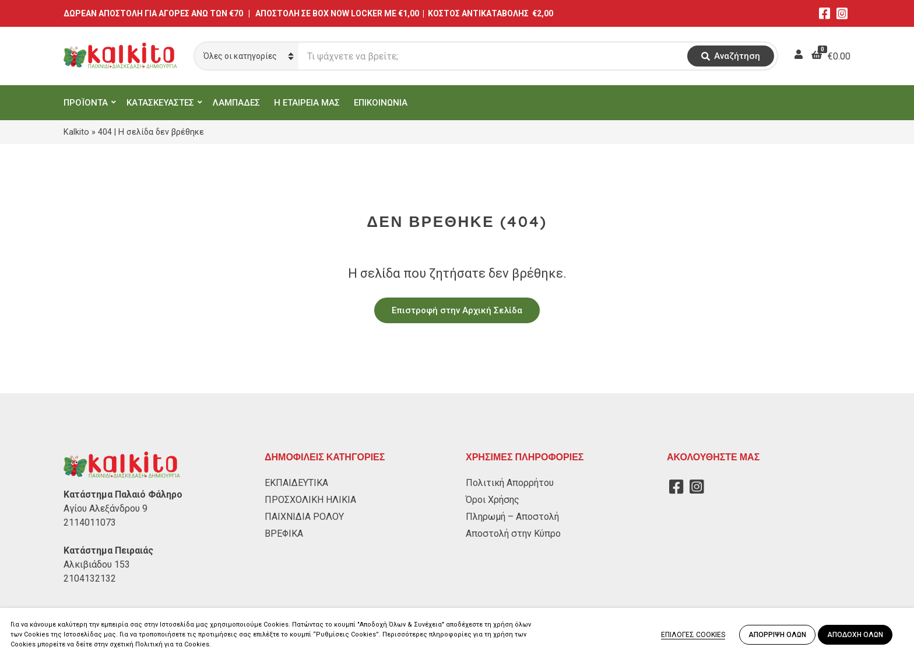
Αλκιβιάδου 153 (97, 564)
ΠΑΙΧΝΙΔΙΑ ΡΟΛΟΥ (304, 516)
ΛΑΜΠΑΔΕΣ (236, 102)
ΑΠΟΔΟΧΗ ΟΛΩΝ (855, 635)
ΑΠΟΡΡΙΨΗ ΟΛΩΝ (777, 635)
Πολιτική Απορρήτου (510, 482)
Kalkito (76, 132)
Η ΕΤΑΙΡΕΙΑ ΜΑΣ (307, 102)
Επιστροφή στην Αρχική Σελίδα (457, 310)
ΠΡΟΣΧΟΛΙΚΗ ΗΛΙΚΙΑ (310, 499)
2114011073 (90, 522)
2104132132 (90, 578)
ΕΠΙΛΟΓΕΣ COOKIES (693, 635)
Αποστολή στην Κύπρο (513, 533)
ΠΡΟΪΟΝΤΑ (86, 102)
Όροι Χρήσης (492, 499)
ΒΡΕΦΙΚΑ (284, 533)
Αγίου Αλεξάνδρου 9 (105, 508)
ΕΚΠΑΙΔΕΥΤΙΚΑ (296, 482)
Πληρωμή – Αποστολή (512, 516)
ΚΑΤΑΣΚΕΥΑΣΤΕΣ (160, 102)
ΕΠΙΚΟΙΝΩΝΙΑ (380, 102)
